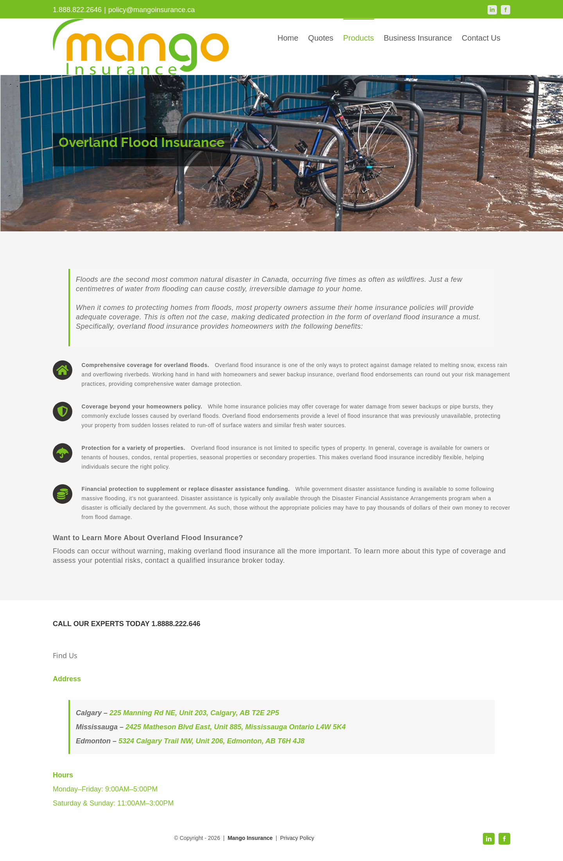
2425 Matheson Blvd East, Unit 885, (185, 727)
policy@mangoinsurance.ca (151, 10)
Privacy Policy (297, 838)
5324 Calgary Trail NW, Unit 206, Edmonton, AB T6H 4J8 (211, 741)
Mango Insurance (251, 838)
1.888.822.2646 (77, 10)
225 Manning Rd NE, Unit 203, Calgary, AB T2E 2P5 (194, 713)
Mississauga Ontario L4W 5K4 (295, 727)
